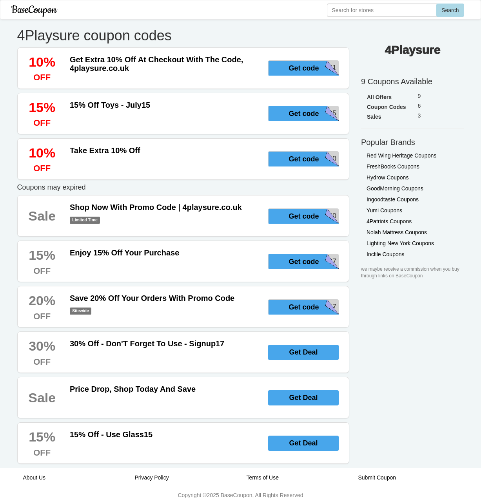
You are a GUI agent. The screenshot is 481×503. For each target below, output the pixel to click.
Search (450, 10)
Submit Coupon (377, 477)
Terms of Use (263, 477)
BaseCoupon (34, 10)
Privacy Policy (152, 477)
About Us (34, 477)
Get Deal (303, 352)
